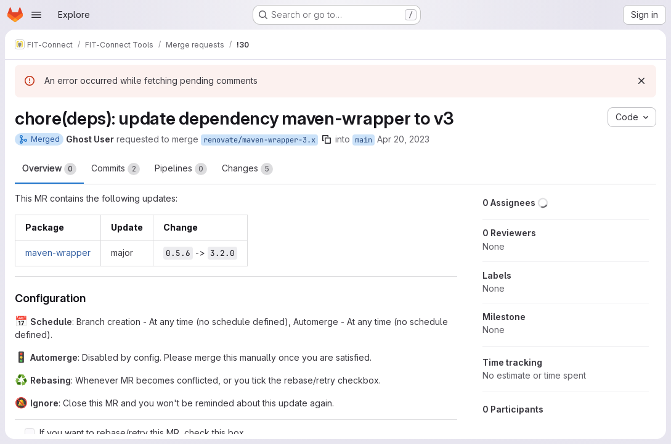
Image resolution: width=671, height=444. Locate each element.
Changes (247, 169)
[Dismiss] (641, 80)
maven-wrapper (58, 252)
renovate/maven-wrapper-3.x (259, 140)
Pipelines (181, 169)
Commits (115, 169)
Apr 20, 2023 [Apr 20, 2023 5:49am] (403, 139)
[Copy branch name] (326, 139)
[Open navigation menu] (36, 15)
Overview (49, 169)
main (363, 140)
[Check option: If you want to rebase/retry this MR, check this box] (30, 433)
